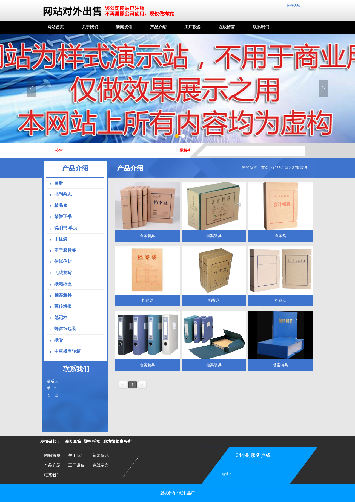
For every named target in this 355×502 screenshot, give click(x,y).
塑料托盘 (92, 441)
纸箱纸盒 (63, 284)
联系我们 (261, 27)
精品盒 (60, 205)
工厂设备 (192, 27)
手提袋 (60, 239)
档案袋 (280, 236)
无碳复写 (63, 272)
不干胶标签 (65, 250)
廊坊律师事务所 (117, 441)
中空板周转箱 (67, 351)
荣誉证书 (63, 216)
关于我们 (90, 27)
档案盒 (214, 300)
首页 (265, 168)
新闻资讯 (124, 27)
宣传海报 (63, 306)
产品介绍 (158, 27)
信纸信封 (63, 261)
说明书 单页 (65, 227)
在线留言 (227, 27)
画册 (58, 183)
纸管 (58, 340)
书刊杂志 (63, 194)
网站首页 (55, 27)
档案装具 (300, 168)
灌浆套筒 (73, 441)
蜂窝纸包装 (65, 328)
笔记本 (60, 317)
